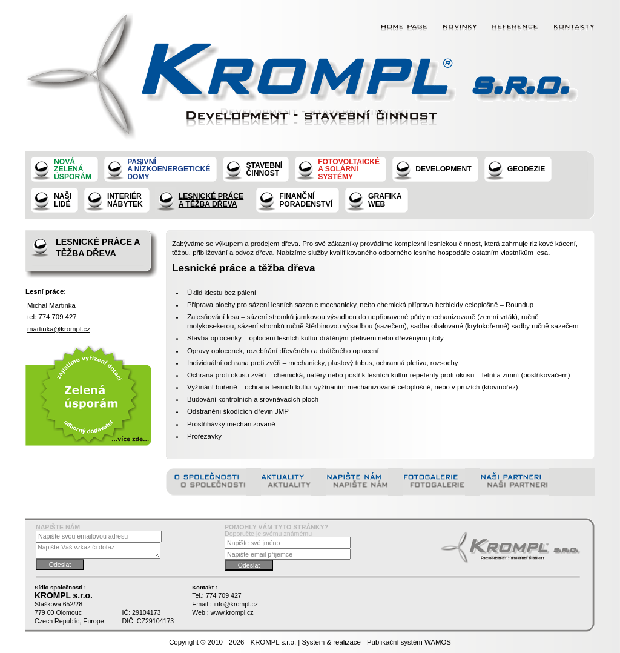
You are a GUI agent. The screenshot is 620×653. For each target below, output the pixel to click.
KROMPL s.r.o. (274, 642)
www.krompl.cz (232, 612)
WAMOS (437, 642)
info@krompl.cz (236, 604)
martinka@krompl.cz (58, 329)
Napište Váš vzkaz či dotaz (98, 550)
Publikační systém (395, 642)
